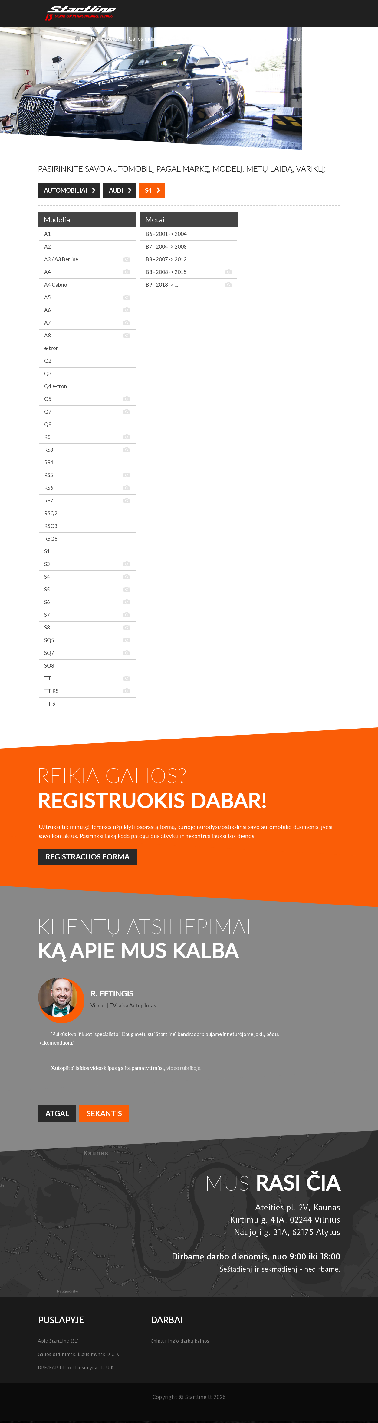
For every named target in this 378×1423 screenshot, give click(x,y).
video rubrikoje (183, 1068)
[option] (189, 1024)
